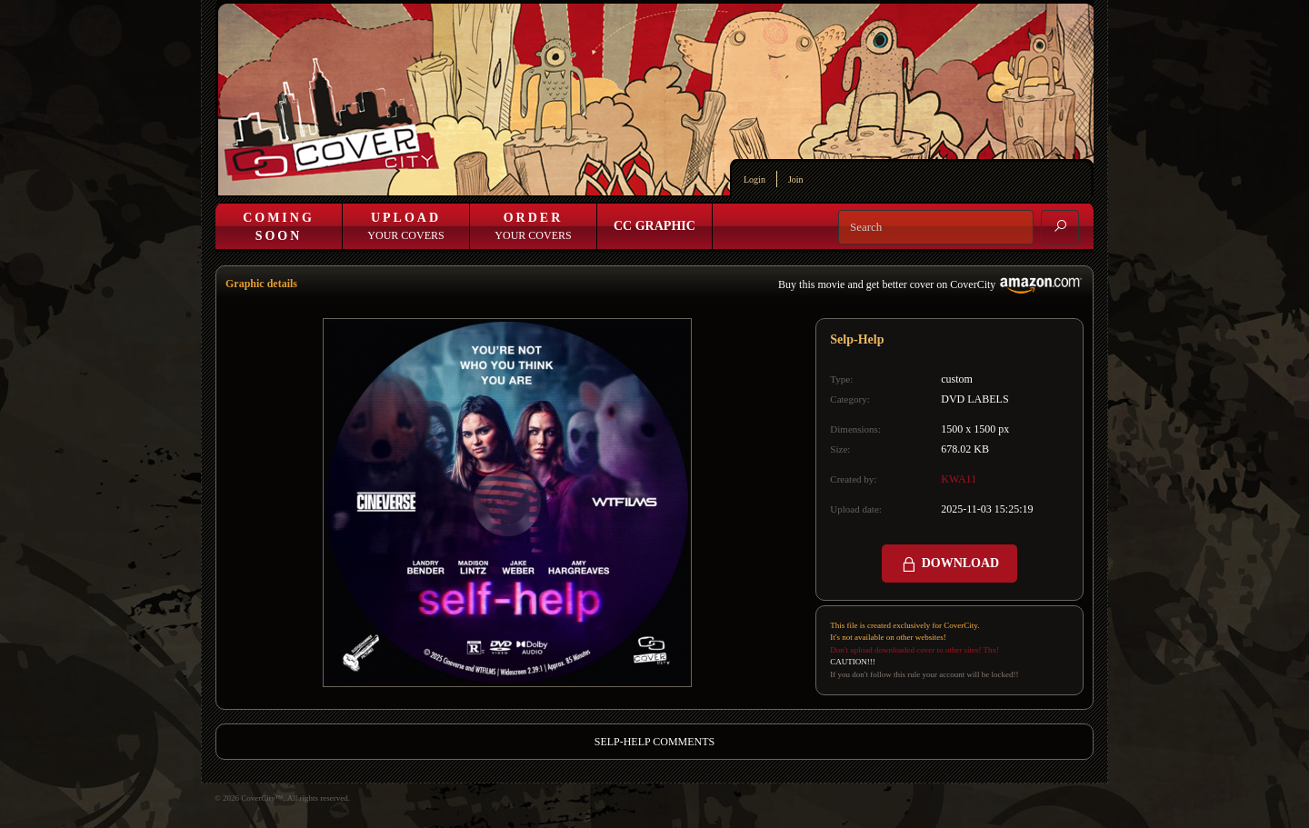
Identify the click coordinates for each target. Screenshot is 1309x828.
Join (796, 180)
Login (754, 180)
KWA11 (958, 479)
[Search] (936, 227)
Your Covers (405, 226)
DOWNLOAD (949, 564)
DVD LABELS (974, 399)
